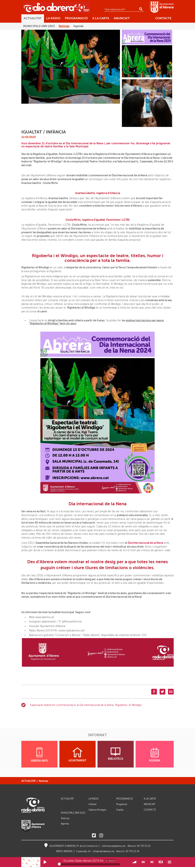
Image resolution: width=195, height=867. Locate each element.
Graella (119, 809)
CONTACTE (150, 810)
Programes (121, 804)
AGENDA (154, 754)
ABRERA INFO (39, 754)
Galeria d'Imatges (97, 809)
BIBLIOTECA (115, 753)
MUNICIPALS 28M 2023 (73, 813)
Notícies (43, 781)
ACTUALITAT (28, 781)
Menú (169, 862)
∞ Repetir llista (160, 862)
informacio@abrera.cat (113, 846)
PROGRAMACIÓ (124, 799)
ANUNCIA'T (149, 804)
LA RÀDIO (94, 799)
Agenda (65, 823)
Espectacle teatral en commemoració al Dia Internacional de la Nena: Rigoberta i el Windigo (86, 705)
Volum (134, 862)
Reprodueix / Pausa (45, 862)
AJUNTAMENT (77, 754)
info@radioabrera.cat (103, 851)
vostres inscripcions (139, 320)
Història (92, 804)
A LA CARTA (150, 799)
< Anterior (143, 862)
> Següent (152, 862)
